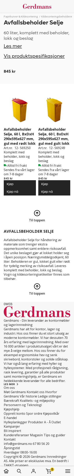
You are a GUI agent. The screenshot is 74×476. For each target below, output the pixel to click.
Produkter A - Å (39, 422)
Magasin (36, 435)
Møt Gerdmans (15, 392)
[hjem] (10, 471)
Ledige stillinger (50, 396)
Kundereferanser (16, 435)
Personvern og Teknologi (23, 405)
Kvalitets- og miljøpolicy (37, 400)
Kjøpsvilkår (51, 413)
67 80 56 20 (41, 444)
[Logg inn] (33, 471)
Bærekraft (11, 400)
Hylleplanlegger (15, 422)
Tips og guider (54, 435)
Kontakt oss (35, 392)
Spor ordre (34, 413)
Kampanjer (12, 426)
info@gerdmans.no (18, 444)
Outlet (56, 422)
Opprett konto (14, 413)
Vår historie (28, 396)
